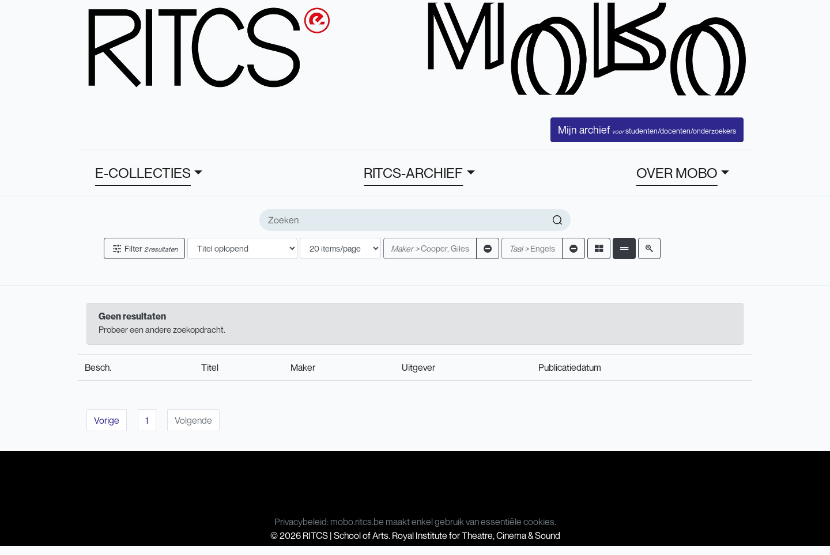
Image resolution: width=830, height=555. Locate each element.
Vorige (106, 420)
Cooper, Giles (430, 248)
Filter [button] (144, 248)
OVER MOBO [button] (677, 173)
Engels (532, 248)
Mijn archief (647, 129)
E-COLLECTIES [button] (143, 173)
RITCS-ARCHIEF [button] (413, 173)
